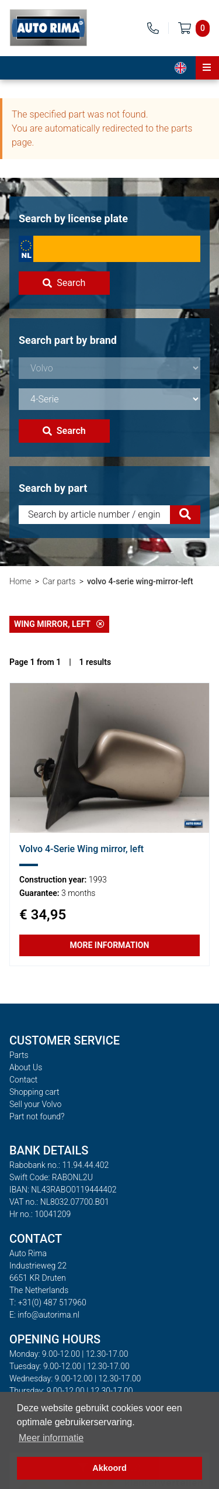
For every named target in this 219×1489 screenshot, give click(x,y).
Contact (23, 1079)
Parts (19, 1055)
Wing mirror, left (59, 624)
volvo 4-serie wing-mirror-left (140, 581)
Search (64, 282)
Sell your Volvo (35, 1104)
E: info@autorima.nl (44, 1314)
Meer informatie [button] (51, 1438)
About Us (25, 1067)
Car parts (59, 581)
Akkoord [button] (109, 1468)
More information (110, 945)
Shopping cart (34, 1092)
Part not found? (36, 1116)
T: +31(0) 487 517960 (47, 1302)
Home (20, 581)
